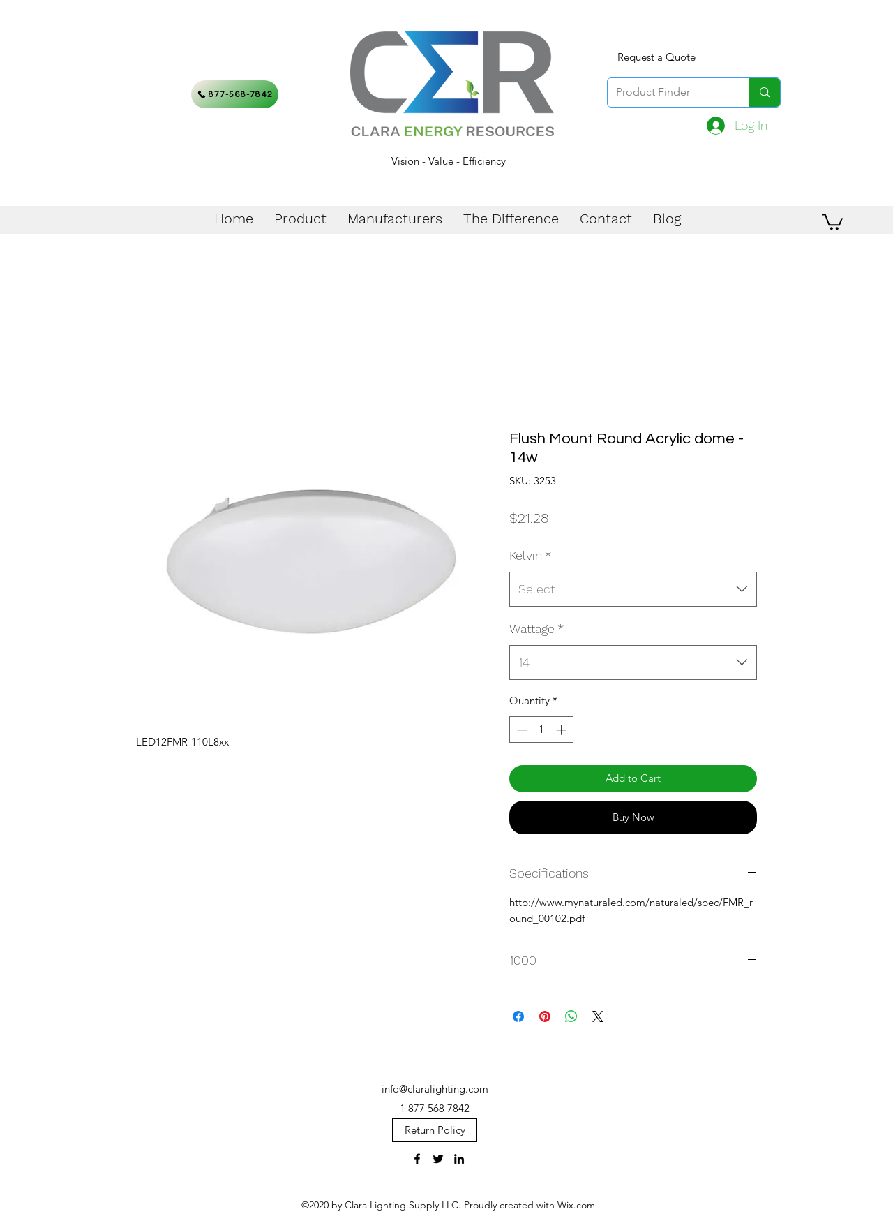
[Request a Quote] (656, 57)
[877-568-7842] (234, 94)
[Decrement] (520, 730)
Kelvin (530, 555)
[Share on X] (598, 1016)
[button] (832, 221)
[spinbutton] (541, 730)
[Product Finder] (667, 92)
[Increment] (562, 730)
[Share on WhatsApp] (571, 1016)
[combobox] (633, 589)
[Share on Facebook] (518, 1016)
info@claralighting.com (435, 1088)
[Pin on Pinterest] (544, 1016)
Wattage (536, 628)
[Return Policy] (434, 1130)
